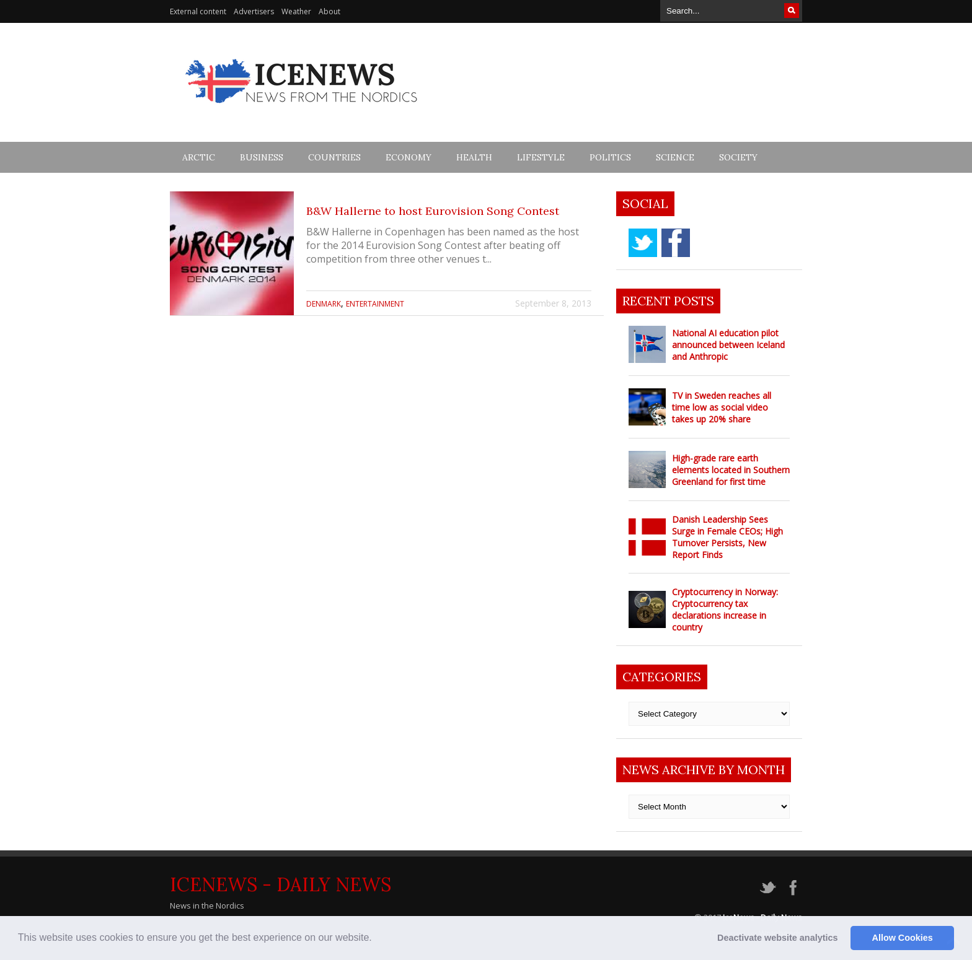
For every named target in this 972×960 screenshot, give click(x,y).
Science (675, 157)
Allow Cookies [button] (902, 938)
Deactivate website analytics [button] (777, 938)
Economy (408, 157)
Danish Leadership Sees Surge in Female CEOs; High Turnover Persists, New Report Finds (727, 537)
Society (738, 157)
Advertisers (254, 11)
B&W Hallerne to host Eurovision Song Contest (432, 211)
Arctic (198, 157)
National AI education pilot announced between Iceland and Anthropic (728, 344)
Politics (610, 157)
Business (261, 157)
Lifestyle (541, 157)
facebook (675, 243)
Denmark (323, 304)
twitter (643, 243)
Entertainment (375, 304)
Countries (334, 157)
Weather (296, 11)
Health (474, 157)
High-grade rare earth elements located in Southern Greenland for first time (731, 469)
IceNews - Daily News (280, 884)
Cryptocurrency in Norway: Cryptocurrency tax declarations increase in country (725, 609)
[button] (376, 939)
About (329, 11)
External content (198, 11)
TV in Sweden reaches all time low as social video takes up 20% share (721, 407)
